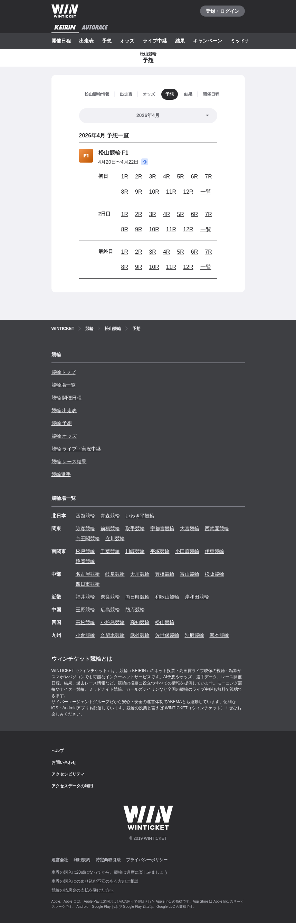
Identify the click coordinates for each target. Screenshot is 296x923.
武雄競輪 (140, 635)
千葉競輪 (110, 551)
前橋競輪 (110, 528)
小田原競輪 (187, 551)
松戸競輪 (85, 551)
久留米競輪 (113, 635)
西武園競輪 (217, 528)
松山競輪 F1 (113, 153)
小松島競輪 (113, 622)
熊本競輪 (219, 635)
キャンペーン (207, 40)
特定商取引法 (108, 859)
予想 (107, 40)
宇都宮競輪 (162, 528)
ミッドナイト (244, 40)
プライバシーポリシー (147, 859)
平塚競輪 (160, 551)
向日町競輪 (137, 597)
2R (138, 176)
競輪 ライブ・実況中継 (76, 448)
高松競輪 (85, 622)
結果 (180, 40)
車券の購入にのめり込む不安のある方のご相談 (95, 881)
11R (171, 192)
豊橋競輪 (164, 574)
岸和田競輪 (197, 597)
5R (180, 176)
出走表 (86, 40)
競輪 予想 (61, 423)
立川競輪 (115, 538)
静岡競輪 (85, 561)
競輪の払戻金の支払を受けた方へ (82, 890)
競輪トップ (63, 372)
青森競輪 (110, 515)
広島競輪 (110, 609)
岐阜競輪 (115, 574)
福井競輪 (85, 597)
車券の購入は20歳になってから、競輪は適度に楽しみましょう (109, 872)
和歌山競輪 (167, 597)
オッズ (127, 40)
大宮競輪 (189, 528)
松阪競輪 (214, 574)
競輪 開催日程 (66, 397)
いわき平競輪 (139, 515)
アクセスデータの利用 (72, 786)
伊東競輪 (214, 551)
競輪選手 (61, 474)
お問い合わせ (63, 762)
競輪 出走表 (64, 410)
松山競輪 (164, 622)
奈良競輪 (110, 597)
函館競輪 (85, 515)
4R (166, 176)
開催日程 (61, 40)
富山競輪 (189, 574)
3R (152, 176)
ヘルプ (57, 750)
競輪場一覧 (63, 385)
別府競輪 (194, 635)
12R (188, 192)
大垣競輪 (140, 574)
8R (124, 192)
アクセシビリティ (68, 774)
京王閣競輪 (88, 538)
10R (154, 192)
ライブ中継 (155, 40)
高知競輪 (140, 622)
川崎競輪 (135, 551)
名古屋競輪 (88, 574)
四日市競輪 (88, 584)
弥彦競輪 (85, 528)
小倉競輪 (85, 635)
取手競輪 (135, 528)
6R (194, 176)
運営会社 (59, 859)
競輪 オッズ (64, 436)
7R (208, 176)
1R (124, 176)
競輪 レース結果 (69, 461)
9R (138, 192)
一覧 (205, 192)
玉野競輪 (85, 609)
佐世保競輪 (167, 635)
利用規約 (82, 859)
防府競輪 (135, 609)
